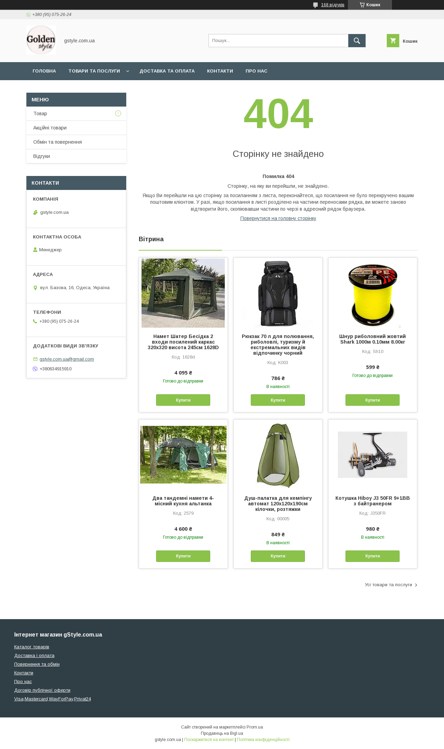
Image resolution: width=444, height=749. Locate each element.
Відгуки (41, 156)
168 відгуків (332, 4)
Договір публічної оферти (42, 690)
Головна (44, 71)
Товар (40, 113)
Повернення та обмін (37, 664)
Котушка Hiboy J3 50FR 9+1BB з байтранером (372, 500)
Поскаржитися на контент (209, 739)
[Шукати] (357, 40)
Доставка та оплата (167, 71)
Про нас (256, 71)
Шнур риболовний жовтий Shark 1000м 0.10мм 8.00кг (372, 339)
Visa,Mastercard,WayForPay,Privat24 (52, 698)
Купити (183, 400)
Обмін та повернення (57, 142)
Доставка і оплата (34, 655)
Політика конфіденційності (263, 739)
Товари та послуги (94, 71)
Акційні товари (50, 128)
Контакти (220, 71)
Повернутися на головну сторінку (278, 218)
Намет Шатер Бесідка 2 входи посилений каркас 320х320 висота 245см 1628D (183, 342)
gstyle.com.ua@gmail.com (67, 359)
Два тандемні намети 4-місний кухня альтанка (183, 500)
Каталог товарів (31, 646)
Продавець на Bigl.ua (222, 733)
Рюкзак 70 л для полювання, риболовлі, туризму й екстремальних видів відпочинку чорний (278, 345)
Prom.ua (255, 727)
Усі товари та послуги (388, 584)
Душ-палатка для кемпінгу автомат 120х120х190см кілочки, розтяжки (278, 503)
